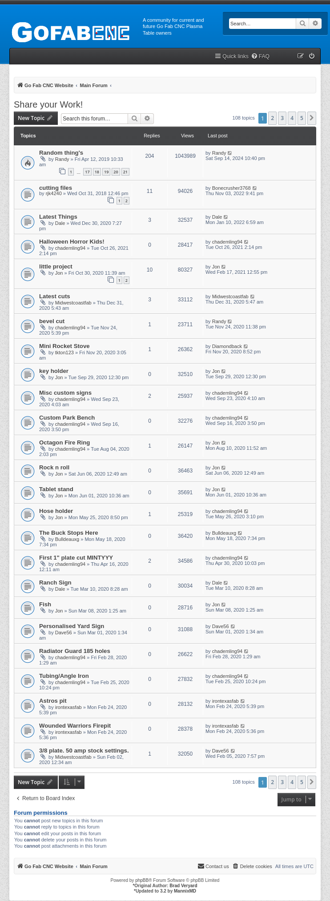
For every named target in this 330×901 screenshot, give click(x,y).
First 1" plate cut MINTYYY (76, 557)
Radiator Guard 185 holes (74, 651)
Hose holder (56, 511)
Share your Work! (48, 104)
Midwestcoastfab (73, 302)
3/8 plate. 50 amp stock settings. (84, 750)
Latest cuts (54, 296)
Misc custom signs (65, 392)
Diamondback (227, 346)
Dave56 (63, 632)
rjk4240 (54, 193)
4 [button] (292, 118)
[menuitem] (260, 57)
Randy (62, 159)
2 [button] (272, 118)
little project (55, 266)
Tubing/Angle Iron (64, 676)
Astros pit (53, 700)
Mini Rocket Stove (64, 346)
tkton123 (64, 352)
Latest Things (58, 216)
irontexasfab (68, 707)
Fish (45, 604)
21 (125, 172)
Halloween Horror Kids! (72, 241)
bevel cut (51, 321)
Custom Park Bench (67, 417)
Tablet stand (56, 489)
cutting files (55, 187)
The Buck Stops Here (68, 532)
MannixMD (185, 891)
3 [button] (282, 118)
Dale (60, 223)
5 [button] (301, 118)
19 (106, 172)
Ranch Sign (55, 582)
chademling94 (70, 248)
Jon (59, 273)
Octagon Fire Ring (64, 442)
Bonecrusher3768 (231, 188)
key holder (53, 371)
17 (87, 172)
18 (97, 172)
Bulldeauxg (67, 539)
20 (115, 172)
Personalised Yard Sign (71, 626)
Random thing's (61, 152)
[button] (311, 118)
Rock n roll (54, 467)
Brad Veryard (183, 885)
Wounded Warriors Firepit (75, 725)
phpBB (142, 880)
